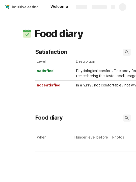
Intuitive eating (25, 7)
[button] (27, 33)
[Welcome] (59, 7)
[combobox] (92, 146)
